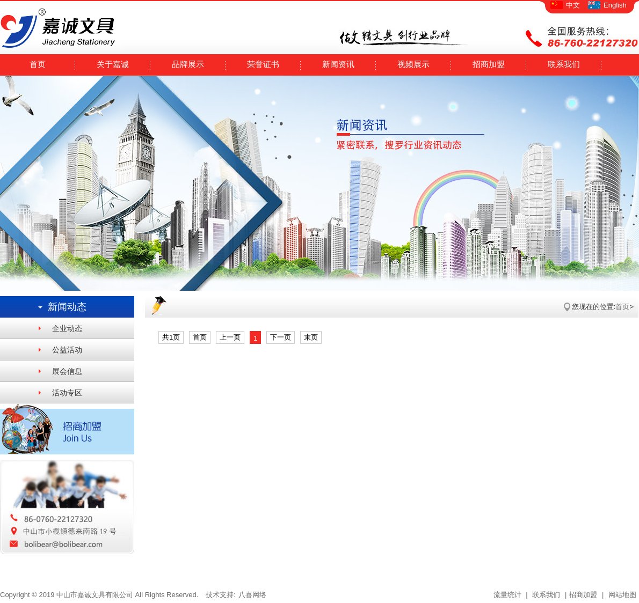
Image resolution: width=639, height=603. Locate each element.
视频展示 (413, 64)
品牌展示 (188, 64)
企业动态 (67, 328)
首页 (38, 64)
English (615, 5)
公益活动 (67, 349)
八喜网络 (252, 595)
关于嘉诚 (113, 64)
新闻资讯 (338, 64)
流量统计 (507, 595)
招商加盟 (489, 64)
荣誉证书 (263, 64)
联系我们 (564, 64)
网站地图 (621, 595)
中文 (573, 5)
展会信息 (67, 371)
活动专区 (67, 392)
